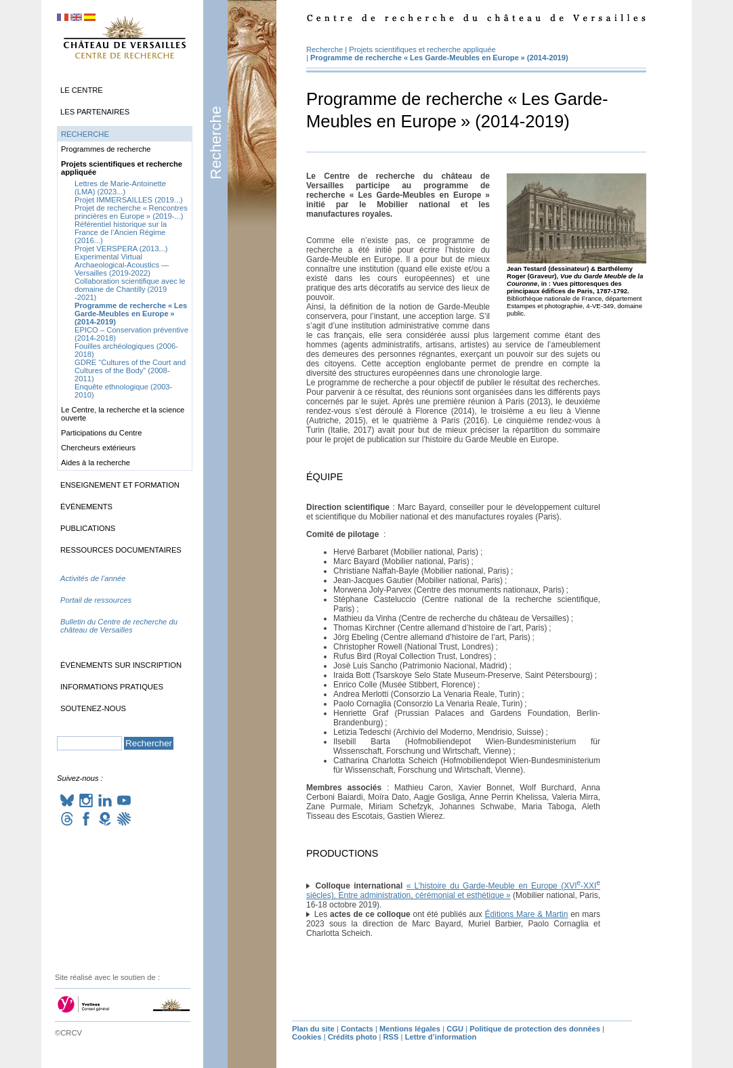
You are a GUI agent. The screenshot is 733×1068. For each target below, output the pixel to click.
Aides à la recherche (95, 462)
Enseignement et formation (120, 485)
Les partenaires (94, 112)
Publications (87, 528)
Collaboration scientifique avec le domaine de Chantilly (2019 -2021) (130, 289)
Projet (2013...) (121, 248)
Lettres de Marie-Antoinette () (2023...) (120, 187)
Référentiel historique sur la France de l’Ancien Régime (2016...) (121, 232)
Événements (86, 507)
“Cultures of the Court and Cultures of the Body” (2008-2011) (130, 370)
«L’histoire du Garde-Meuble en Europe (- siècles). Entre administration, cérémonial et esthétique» (453, 890)
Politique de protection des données (534, 1029)
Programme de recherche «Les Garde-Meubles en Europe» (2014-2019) (439, 58)
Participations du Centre (101, 433)
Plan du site (313, 1029)
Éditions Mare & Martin (526, 914)
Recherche (215, 142)
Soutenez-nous (93, 708)
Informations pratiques (111, 687)
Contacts (357, 1029)
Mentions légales (409, 1029)
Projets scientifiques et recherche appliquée (422, 49)
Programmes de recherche (105, 149)
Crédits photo (352, 1037)
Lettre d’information (441, 1037)
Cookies (307, 1037)
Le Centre (81, 90)
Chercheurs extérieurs (98, 448)
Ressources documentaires (121, 550)
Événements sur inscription (121, 665)
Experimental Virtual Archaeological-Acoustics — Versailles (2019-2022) (122, 265)
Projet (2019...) (129, 200)
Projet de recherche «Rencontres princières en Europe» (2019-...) (131, 212)
